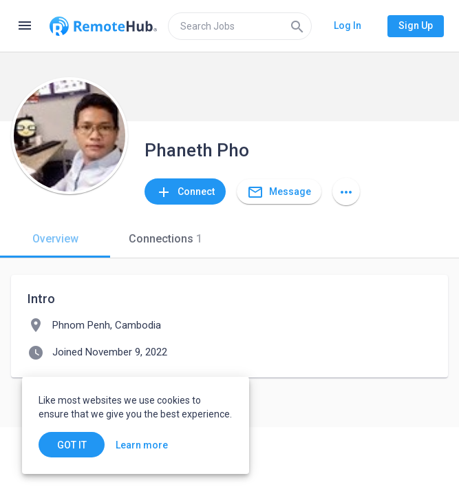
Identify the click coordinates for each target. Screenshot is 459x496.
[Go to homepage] (103, 26)
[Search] (297, 26)
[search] (240, 26)
